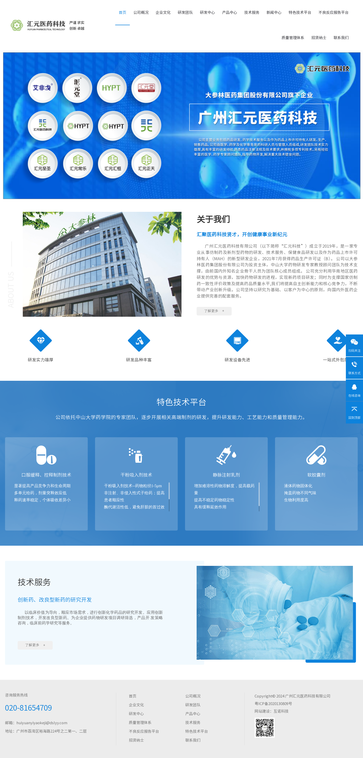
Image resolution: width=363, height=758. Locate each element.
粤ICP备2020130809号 (273, 704)
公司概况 (140, 12)
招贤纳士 (318, 38)
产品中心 (229, 12)
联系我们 (341, 38)
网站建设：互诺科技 (272, 711)
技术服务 (251, 12)
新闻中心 (274, 12)
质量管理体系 (293, 38)
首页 (122, 12)
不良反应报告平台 (333, 12)
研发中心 (207, 12)
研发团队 (185, 12)
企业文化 (163, 12)
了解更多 (214, 311)
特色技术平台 (300, 12)
